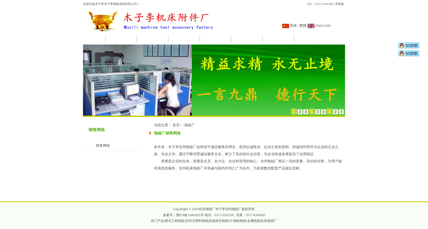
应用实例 (215, 38)
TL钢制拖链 (237, 221)
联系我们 (309, 38)
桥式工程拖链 (175, 221)
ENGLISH (322, 26)
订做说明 (246, 38)
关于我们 (121, 38)
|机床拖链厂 (268, 221)
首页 (94, 38)
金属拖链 (253, 221)
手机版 (339, 3)
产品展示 (184, 38)
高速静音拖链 (218, 221)
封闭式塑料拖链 (196, 221)
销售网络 (278, 38)
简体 (293, 26)
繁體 (303, 26)
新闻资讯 (152, 38)
